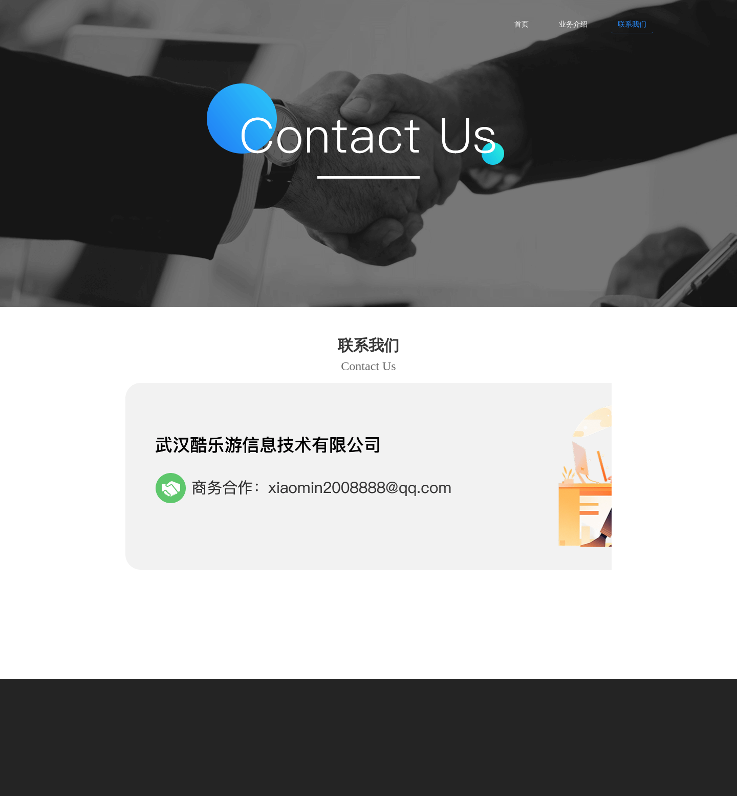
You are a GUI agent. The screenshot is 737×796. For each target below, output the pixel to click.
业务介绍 (573, 24)
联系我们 (632, 24)
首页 (521, 24)
